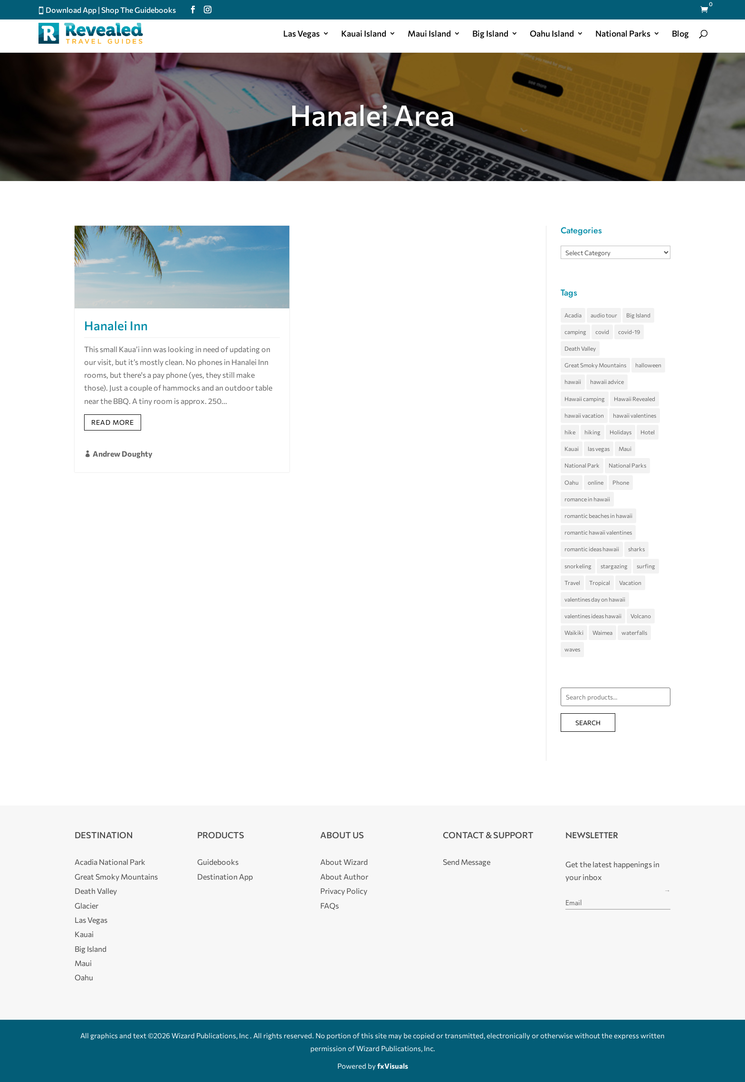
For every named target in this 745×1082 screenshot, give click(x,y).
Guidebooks (218, 861)
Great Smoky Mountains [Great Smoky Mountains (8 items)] (595, 365)
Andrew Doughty (123, 453)
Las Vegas (301, 34)
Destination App (225, 876)
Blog (680, 34)
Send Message (466, 861)
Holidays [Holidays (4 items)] (620, 432)
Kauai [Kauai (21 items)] (571, 448)
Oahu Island (552, 34)
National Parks (622, 34)
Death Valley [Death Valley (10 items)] (580, 348)
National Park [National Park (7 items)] (582, 465)
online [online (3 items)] (595, 482)
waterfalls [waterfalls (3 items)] (634, 632)
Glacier (86, 905)
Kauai (84, 933)
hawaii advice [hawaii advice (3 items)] (607, 381)
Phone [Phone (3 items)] (620, 482)
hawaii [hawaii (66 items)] (572, 381)
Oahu (84, 977)
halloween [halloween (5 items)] (648, 365)
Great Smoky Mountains (116, 876)
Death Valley (96, 890)
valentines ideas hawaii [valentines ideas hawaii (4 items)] (592, 616)
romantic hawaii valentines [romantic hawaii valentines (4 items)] (598, 532)
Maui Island (429, 34)
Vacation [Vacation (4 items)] (630, 582)
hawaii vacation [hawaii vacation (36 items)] (584, 415)
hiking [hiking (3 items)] (592, 432)
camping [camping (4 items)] (575, 331)
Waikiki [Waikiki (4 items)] (573, 632)
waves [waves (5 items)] (572, 649)
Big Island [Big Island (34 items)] (638, 315)
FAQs (329, 905)
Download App (71, 9)
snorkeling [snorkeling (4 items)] (578, 566)
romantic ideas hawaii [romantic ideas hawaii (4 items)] (591, 549)
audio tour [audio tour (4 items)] (604, 315)
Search (588, 722)
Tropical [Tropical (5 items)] (599, 582)
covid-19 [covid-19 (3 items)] (629, 331)
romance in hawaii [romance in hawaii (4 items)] (587, 499)
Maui (83, 962)
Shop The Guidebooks (138, 9)
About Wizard (344, 861)
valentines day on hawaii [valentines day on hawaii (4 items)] (594, 599)
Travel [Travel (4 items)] (572, 582)
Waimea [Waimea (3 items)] (602, 632)
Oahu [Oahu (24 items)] (571, 482)
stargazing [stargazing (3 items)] (614, 566)
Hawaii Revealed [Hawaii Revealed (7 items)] (634, 398)
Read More (112, 422)
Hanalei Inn (116, 325)
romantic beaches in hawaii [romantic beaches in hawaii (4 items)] (598, 515)
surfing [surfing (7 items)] (646, 566)
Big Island (490, 34)
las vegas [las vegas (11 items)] (599, 448)
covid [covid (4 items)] (602, 331)
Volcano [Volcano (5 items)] (640, 616)
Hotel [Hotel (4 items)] (647, 432)
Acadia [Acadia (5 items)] (573, 315)
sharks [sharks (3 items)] (636, 549)
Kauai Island (363, 34)
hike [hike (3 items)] (569, 432)
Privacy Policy (343, 890)
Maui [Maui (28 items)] (625, 448)
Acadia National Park (110, 861)
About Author (344, 876)
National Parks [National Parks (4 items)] (627, 465)
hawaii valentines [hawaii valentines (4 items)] (634, 415)
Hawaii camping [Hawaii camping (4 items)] (584, 398)
